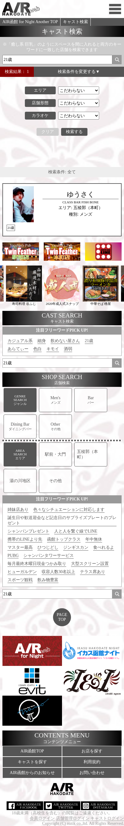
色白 (37, 349)
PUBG (13, 555)
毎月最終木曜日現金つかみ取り (36, 563)
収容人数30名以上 (58, 571)
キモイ (52, 349)
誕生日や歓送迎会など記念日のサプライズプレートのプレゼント (62, 520)
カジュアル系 (20, 341)
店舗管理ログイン (73, 818)
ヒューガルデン (22, 571)
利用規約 (92, 762)
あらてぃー (17, 349)
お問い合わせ (92, 772)
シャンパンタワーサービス (48, 555)
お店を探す (91, 751)
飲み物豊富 (47, 580)
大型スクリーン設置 (90, 563)
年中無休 (93, 539)
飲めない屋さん (65, 341)
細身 (41, 341)
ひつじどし (47, 547)
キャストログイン (107, 818)
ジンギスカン (75, 547)
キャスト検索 (75, 22)
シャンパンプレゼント (28, 531)
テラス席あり (92, 571)
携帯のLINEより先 (24, 539)
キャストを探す (32, 762)
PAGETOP (62, 617)
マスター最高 (20, 547)
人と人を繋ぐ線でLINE (75, 531)
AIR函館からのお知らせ (32, 772)
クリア (47, 131)
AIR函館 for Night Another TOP (30, 22)
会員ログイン (42, 818)
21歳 (89, 341)
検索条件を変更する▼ (79, 71)
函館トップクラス (64, 539)
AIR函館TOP (32, 751)
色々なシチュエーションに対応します (69, 509)
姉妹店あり (17, 509)
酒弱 (68, 349)
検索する (74, 131)
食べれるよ (103, 547)
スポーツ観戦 (20, 580)
